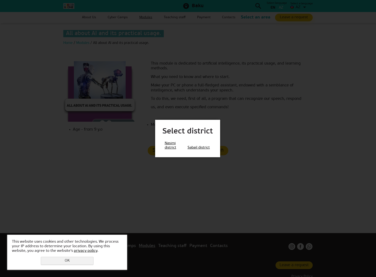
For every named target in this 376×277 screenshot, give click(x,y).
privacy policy (85, 251)
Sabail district (199, 148)
